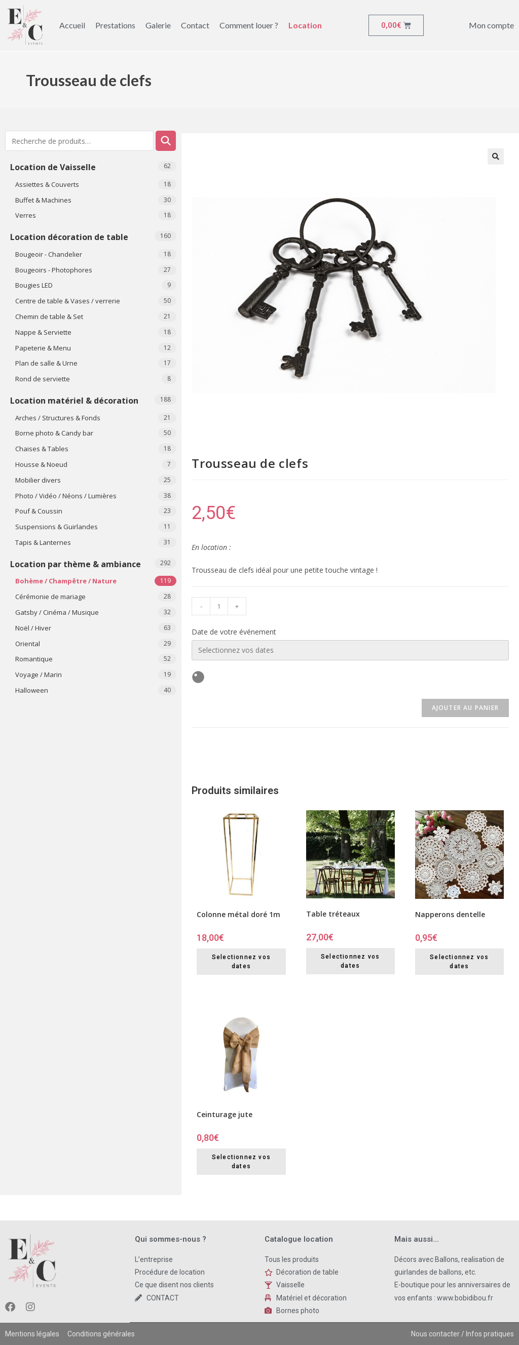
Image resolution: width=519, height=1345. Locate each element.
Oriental (27, 643)
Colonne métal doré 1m (238, 914)
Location (305, 25)
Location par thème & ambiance (75, 564)
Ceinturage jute (224, 1114)
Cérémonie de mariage (50, 596)
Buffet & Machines (43, 200)
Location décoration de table (69, 237)
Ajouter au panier (465, 707)
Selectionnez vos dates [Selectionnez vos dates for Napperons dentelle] (459, 962)
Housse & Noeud (41, 464)
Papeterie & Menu (43, 347)
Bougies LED (34, 285)
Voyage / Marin (38, 674)
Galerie (158, 25)
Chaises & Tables (41, 448)
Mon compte (491, 25)
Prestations (115, 25)
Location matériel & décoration (74, 400)
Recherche (166, 141)
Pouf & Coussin (38, 511)
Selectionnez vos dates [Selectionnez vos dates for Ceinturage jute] (241, 1162)
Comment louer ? (248, 25)
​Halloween (31, 690)
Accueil (72, 25)
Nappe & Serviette (43, 332)
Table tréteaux (333, 914)
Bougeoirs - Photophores (53, 269)
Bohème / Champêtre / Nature (66, 580)
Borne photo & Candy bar (54, 433)
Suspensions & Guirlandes (56, 526)
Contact (195, 25)
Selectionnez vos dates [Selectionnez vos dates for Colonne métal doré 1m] (241, 962)
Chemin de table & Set (49, 316)
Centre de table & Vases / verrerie (67, 300)
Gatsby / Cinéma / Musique (57, 612)
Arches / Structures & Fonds (57, 417)
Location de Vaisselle (53, 167)
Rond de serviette (42, 378)
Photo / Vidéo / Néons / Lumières (66, 495)
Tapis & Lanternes (43, 542)
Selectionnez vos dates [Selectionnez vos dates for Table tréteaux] (350, 961)
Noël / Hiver (33, 627)
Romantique (34, 658)
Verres (25, 215)
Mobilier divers (38, 480)
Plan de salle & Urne (46, 363)
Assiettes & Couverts (47, 184)
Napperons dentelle (450, 914)
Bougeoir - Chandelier (48, 254)
